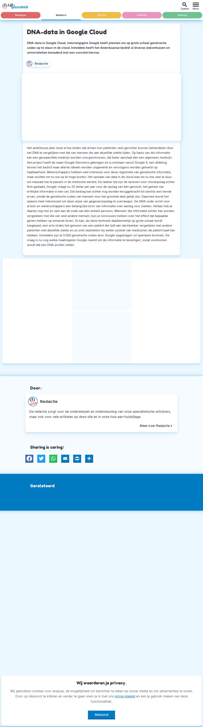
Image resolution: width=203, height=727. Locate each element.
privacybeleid (125, 696)
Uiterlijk (142, 15)
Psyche (101, 15)
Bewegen (20, 15)
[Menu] (196, 6)
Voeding (182, 15)
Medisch (61, 15)
